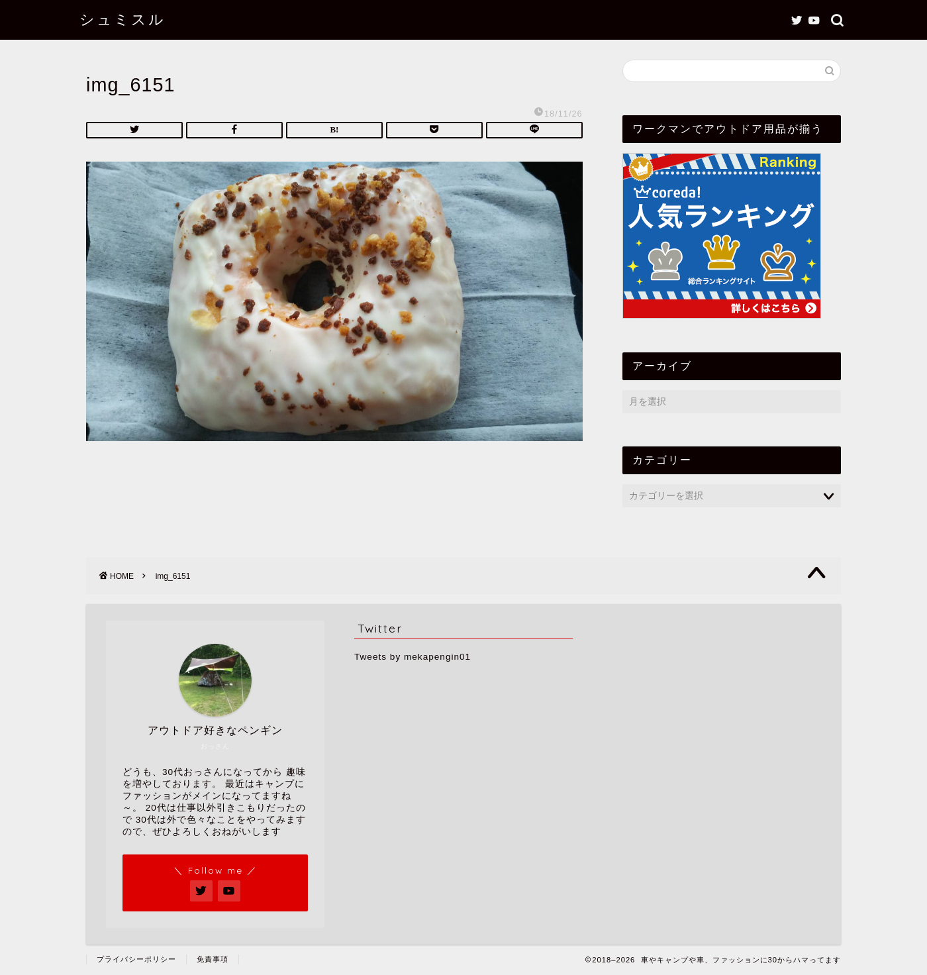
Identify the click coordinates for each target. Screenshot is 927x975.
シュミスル (122, 19)
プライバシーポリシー (136, 959)
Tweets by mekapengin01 (412, 657)
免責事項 (212, 959)
